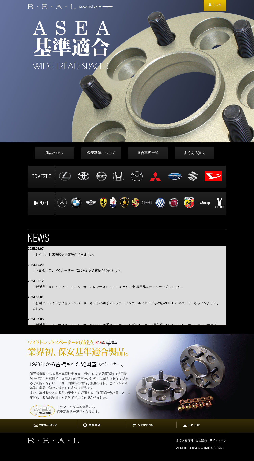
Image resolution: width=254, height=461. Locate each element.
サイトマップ (218, 440)
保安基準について (101, 153)
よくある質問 (194, 153)
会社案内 (201, 440)
